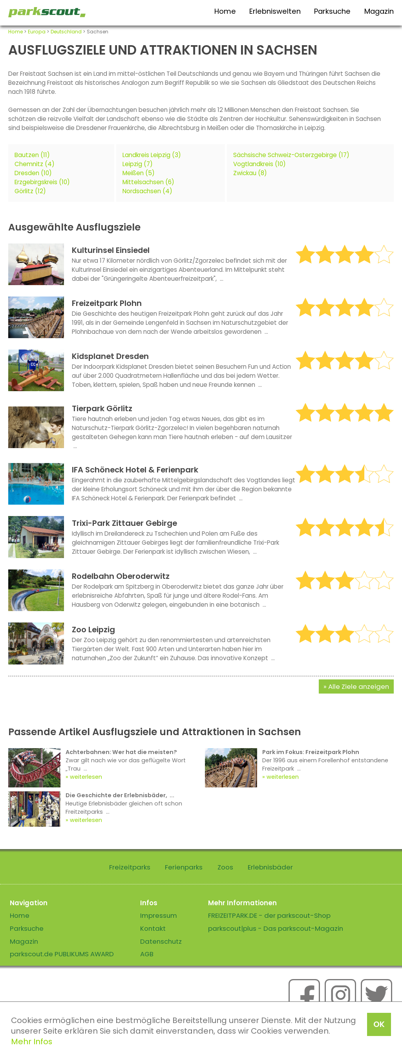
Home (225, 11)
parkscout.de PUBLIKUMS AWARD (62, 954)
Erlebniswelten (275, 11)
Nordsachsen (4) (147, 191)
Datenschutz (161, 941)
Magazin (379, 11)
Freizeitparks (129, 867)
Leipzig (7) (137, 164)
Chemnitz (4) (35, 164)
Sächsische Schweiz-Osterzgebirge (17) (291, 155)
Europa (37, 31)
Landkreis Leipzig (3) (151, 155)
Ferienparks (184, 867)
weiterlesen (86, 777)
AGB (146, 954)
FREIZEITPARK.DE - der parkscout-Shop (269, 915)
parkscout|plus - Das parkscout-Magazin (275, 928)
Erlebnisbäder (270, 867)
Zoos (225, 867)
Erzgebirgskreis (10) (42, 182)
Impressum (158, 915)
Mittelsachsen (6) (148, 182)
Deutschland (66, 31)
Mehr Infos (31, 1041)
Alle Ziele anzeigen (358, 686)
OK (379, 1024)
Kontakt (153, 928)
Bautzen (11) (32, 155)
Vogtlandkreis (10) (259, 164)
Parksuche (332, 11)
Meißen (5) (138, 173)
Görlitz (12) (30, 191)
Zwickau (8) (250, 173)
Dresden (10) (33, 173)
